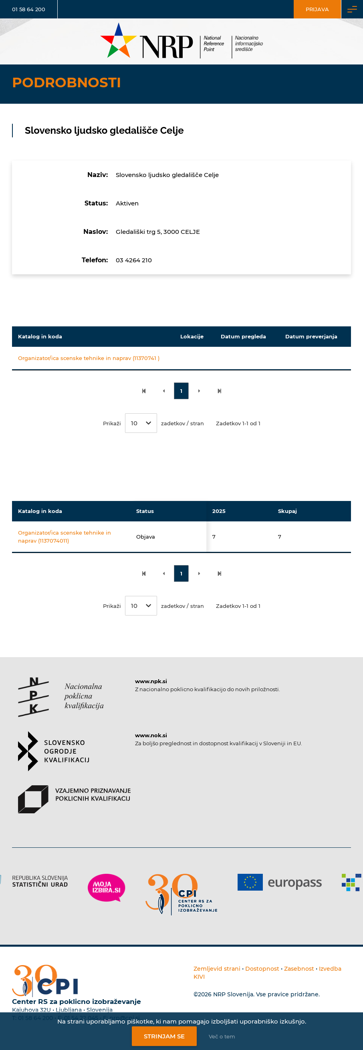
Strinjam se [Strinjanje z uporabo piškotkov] (164, 1036)
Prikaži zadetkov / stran (153, 423)
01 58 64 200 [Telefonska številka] (28, 9)
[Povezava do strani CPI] (181, 895)
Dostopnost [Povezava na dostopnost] (262, 968)
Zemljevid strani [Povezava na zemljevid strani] (217, 968)
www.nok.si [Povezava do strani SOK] (151, 735)
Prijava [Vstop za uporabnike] (317, 9)
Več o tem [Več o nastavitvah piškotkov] (222, 1036)
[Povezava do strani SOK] (53, 758)
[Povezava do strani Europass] (280, 882)
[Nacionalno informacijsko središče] (181, 41)
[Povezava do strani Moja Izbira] (106, 888)
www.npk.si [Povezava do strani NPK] (151, 681)
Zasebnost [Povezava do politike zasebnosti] (299, 968)
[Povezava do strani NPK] (61, 704)
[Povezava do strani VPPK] (74, 806)
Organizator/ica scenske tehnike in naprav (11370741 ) (88, 358)
